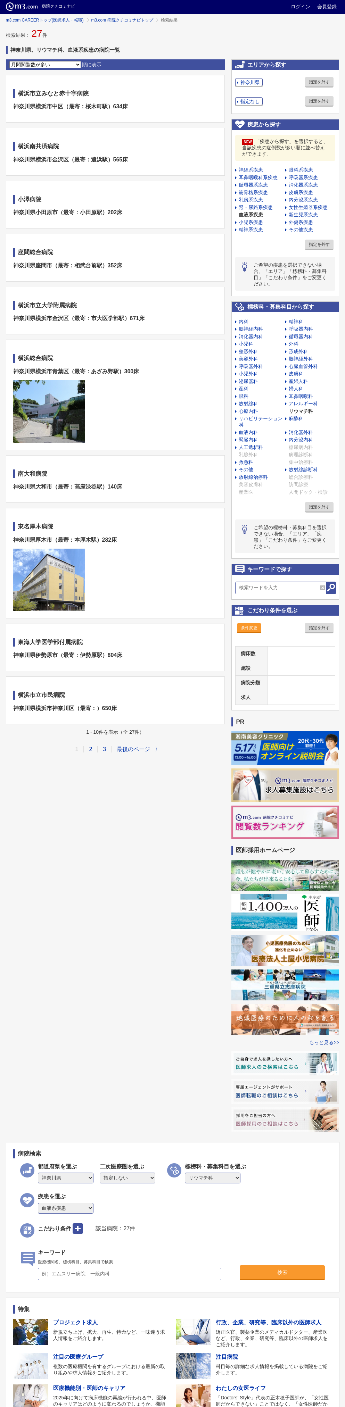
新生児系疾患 (303, 214)
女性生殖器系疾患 (308, 207)
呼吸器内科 (301, 329)
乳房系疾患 (251, 199)
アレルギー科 (303, 403)
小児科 (246, 344)
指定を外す (319, 82)
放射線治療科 (253, 477)
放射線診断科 (303, 469)
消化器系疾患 (303, 185)
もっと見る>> (324, 1042)
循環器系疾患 (253, 185)
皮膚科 (296, 373)
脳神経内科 (251, 329)
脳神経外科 (301, 358)
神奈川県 (250, 82)
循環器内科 (301, 336)
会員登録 (327, 6)
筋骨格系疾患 (253, 192)
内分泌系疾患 (303, 199)
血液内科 (248, 432)
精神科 (296, 321)
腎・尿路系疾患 (256, 207)
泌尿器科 (248, 381)
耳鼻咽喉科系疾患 (258, 177)
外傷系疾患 (301, 222)
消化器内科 (251, 336)
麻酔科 (296, 418)
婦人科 (296, 388)
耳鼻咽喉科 (301, 396)
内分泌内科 (301, 439)
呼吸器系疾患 (303, 177)
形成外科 (298, 351)
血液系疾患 (251, 214)
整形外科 (248, 351)
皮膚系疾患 (301, 192)
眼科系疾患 (301, 170)
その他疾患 (301, 229)
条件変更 (249, 627)
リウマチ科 (301, 411)
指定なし (250, 101)
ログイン (300, 6)
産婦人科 (298, 381)
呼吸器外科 (251, 366)
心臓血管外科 (303, 366)
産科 (243, 388)
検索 (282, 1272)
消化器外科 (301, 432)
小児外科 (248, 373)
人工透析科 (251, 447)
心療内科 (248, 411)
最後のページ (133, 749)
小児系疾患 (251, 222)
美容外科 (248, 358)
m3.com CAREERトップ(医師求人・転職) (45, 20)
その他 (246, 469)
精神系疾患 (251, 229)
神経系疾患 (251, 170)
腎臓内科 (248, 439)
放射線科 (248, 403)
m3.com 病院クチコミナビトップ (122, 20)
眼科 (243, 396)
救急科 (246, 462)
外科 (293, 344)
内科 (243, 321)
